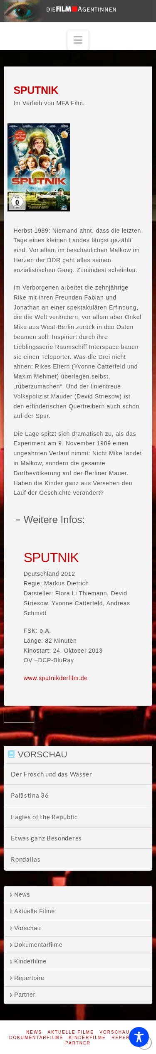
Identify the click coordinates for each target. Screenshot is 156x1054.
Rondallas (25, 859)
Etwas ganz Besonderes (46, 838)
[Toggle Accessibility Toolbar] (139, 1037)
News (19, 894)
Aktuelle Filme (32, 911)
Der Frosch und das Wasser (51, 774)
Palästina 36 (30, 795)
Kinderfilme (28, 961)
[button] (78, 40)
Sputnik (19, 716)
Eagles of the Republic (44, 817)
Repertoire (26, 978)
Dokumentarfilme (35, 944)
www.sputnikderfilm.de (56, 678)
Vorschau (25, 928)
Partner (22, 994)
